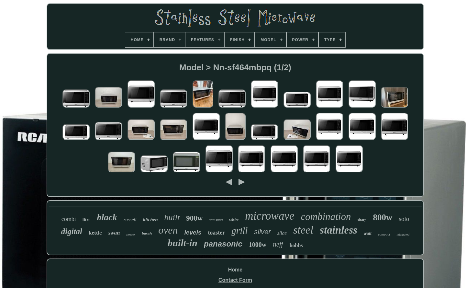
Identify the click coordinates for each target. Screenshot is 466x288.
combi (68, 219)
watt (368, 233)
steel (303, 230)
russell (130, 219)
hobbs (296, 245)
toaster (216, 232)
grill (239, 230)
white (234, 219)
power (131, 234)
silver (262, 232)
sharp (362, 220)
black (107, 217)
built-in (182, 242)
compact (384, 234)
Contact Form (235, 280)
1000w (257, 244)
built (172, 217)
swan (114, 233)
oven (168, 230)
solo (404, 218)
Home (235, 269)
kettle (95, 233)
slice (282, 233)
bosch (147, 233)
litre (87, 219)
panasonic (223, 243)
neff (278, 244)
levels (193, 232)
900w (194, 218)
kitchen (150, 219)
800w (383, 217)
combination (326, 216)
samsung (216, 220)
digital (71, 231)
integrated (402, 234)
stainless (338, 230)
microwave (269, 216)
